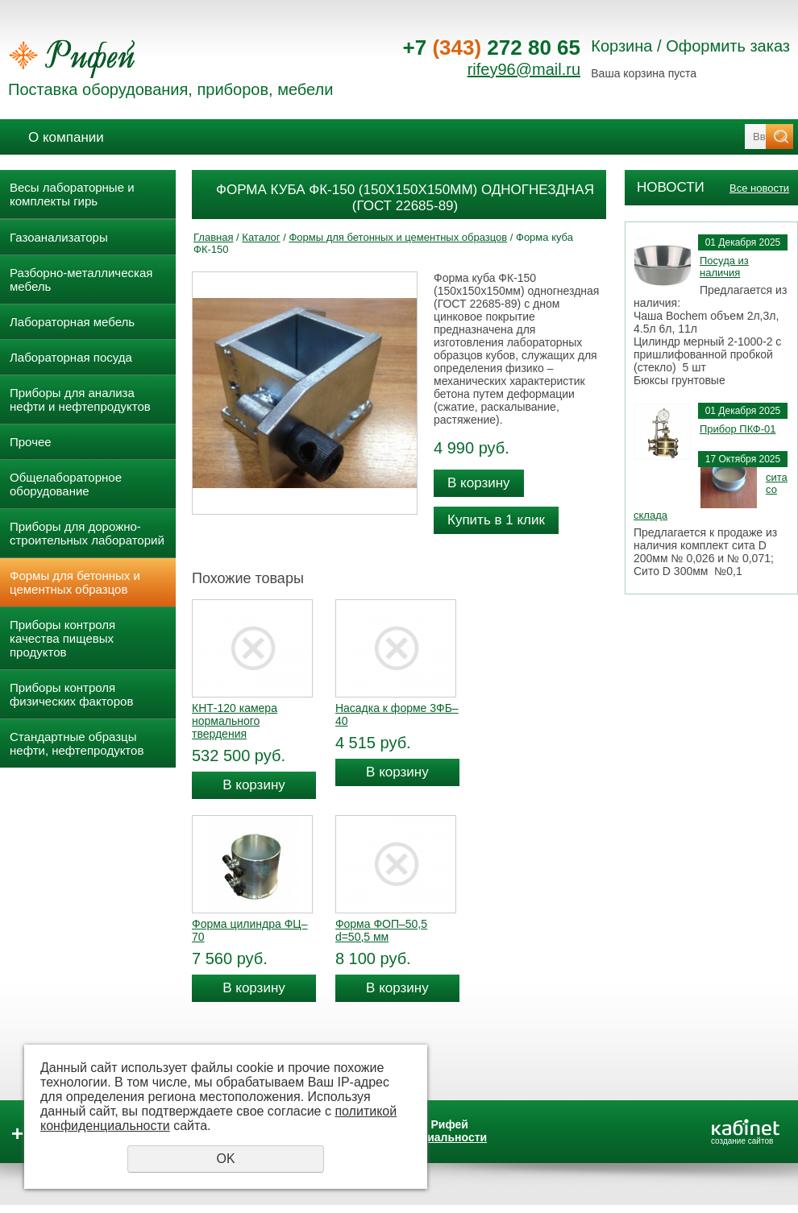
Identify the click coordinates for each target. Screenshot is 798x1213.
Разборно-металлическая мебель (81, 279)
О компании (66, 137)
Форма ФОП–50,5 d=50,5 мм (381, 930)
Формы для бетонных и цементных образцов (75, 582)
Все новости (759, 188)
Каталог (261, 237)
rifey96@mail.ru (524, 69)
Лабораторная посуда (71, 357)
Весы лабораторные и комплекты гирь (72, 194)
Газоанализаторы (59, 237)
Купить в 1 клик (496, 520)
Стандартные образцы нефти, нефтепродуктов (76, 743)
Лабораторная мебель (72, 322)
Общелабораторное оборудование (66, 484)
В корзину (478, 483)
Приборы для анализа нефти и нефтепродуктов (80, 399)
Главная (213, 237)
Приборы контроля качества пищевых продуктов (62, 638)
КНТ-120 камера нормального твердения (234, 721)
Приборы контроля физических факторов (71, 694)
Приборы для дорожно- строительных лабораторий (87, 533)
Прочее (31, 442)
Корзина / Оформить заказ (690, 46)
